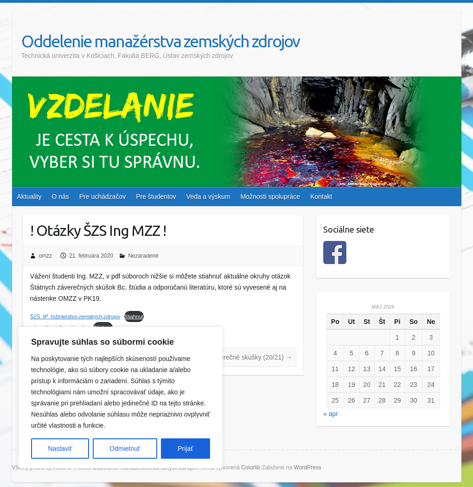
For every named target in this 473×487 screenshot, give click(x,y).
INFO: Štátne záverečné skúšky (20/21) (231, 357)
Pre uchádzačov (102, 196)
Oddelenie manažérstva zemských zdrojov (160, 41)
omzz (45, 256)
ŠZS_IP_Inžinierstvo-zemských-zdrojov (75, 316)
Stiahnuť (134, 316)
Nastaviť (60, 448)
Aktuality (29, 196)
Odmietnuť (124, 448)
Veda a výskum (208, 196)
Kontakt (321, 196)
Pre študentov (156, 196)
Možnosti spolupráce (270, 196)
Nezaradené (143, 256)
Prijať (185, 448)
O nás (60, 196)
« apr (330, 413)
